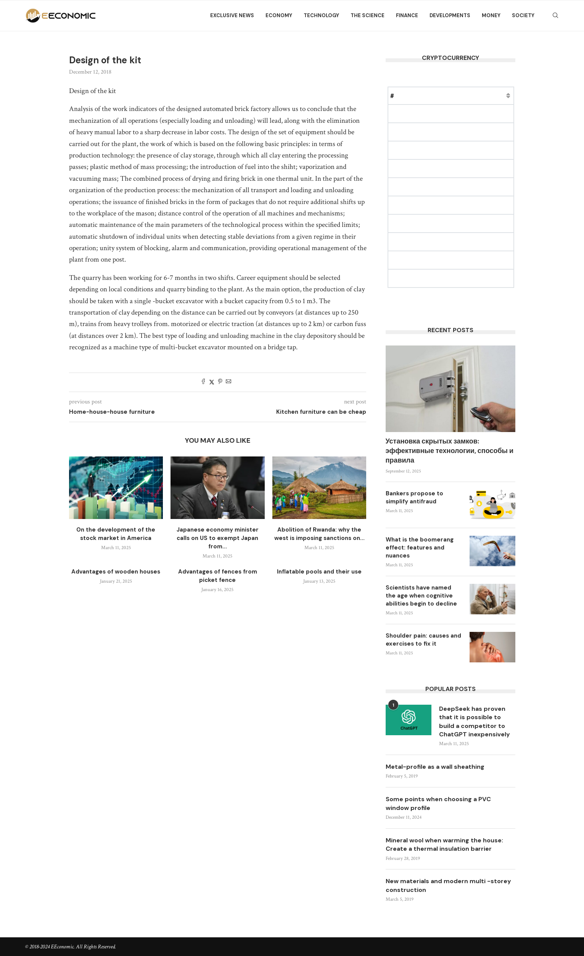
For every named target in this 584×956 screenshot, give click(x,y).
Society (523, 15)
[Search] (555, 15)
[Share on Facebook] (203, 382)
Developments (450, 15)
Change (503, 95)
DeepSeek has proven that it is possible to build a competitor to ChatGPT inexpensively (474, 721)
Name (411, 95)
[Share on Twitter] (211, 382)
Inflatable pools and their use (319, 571)
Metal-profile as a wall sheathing (435, 767)
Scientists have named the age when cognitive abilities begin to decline (421, 595)
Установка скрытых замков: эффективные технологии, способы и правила (449, 451)
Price (435, 95)
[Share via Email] (228, 382)
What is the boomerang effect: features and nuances (420, 547)
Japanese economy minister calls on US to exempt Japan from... (218, 538)
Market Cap (468, 95)
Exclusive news (232, 15)
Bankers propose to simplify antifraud (414, 497)
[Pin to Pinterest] (220, 382)
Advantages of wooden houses (115, 571)
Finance (407, 15)
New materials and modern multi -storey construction (448, 885)
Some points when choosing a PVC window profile (438, 803)
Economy (278, 15)
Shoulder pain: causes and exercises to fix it (423, 640)
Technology (321, 15)
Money (491, 15)
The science (368, 15)
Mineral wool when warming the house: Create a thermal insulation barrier (444, 844)
